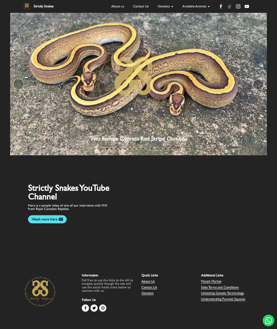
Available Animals (194, 6)
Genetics (164, 6)
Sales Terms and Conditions (220, 287)
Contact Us (141, 6)
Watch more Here (47, 219)
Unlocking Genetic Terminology (222, 293)
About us (117, 6)
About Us (148, 281)
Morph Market (211, 281)
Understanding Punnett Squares (223, 298)
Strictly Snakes (43, 6)
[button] (18, 84)
